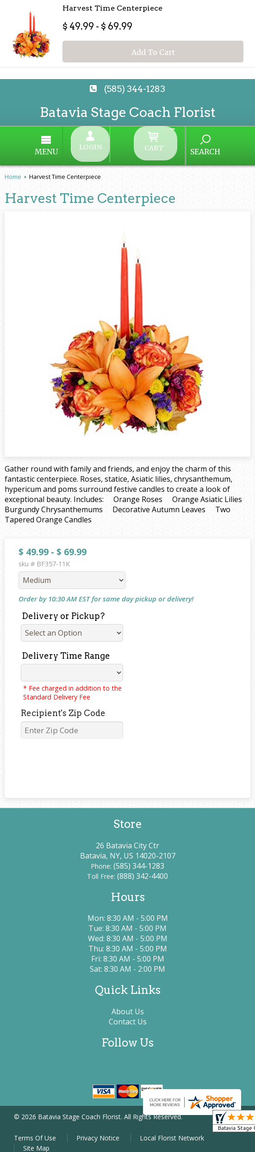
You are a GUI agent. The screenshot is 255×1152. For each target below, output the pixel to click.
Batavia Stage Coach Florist (128, 112)
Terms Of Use (35, 1130)
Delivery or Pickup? (63, 608)
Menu (74, 148)
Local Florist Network (172, 1130)
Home (13, 169)
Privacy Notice (97, 1130)
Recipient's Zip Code (63, 705)
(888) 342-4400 (142, 868)
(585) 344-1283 (134, 89)
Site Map (36, 1140)
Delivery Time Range (66, 648)
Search (177, 147)
